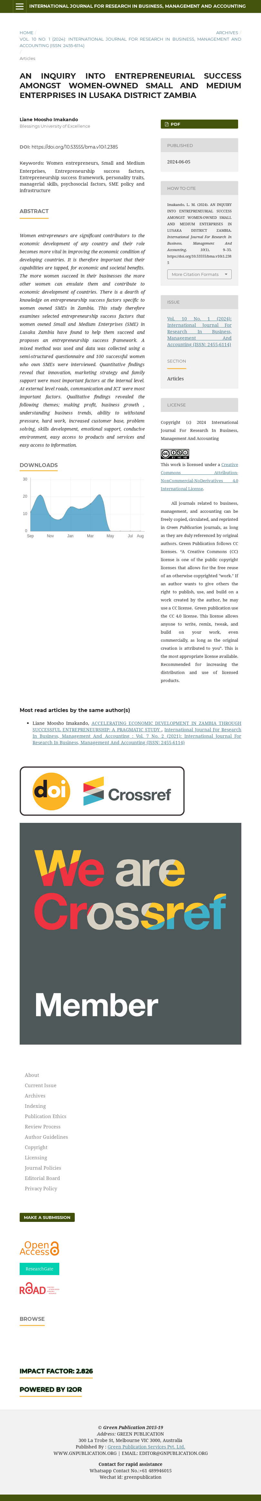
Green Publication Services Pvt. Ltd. (146, 1447)
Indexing (35, 1106)
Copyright (36, 1147)
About (32, 1075)
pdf (174, 124)
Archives (227, 32)
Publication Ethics (45, 1116)
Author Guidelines (46, 1137)
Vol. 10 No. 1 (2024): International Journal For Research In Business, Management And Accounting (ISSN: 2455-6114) (130, 42)
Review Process (43, 1126)
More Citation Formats (195, 274)
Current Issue (40, 1085)
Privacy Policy (41, 1188)
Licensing (36, 1157)
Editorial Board (42, 1178)
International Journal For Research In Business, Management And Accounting (137, 6)
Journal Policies (43, 1168)
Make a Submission (47, 1217)
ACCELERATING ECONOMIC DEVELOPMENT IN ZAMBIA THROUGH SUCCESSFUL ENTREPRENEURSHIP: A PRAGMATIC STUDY (137, 726)
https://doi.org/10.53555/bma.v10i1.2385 (75, 147)
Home (27, 32)
